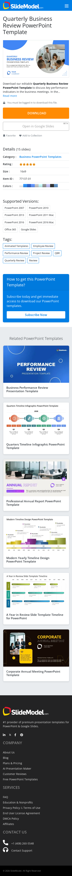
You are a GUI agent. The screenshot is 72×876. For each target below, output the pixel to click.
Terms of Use (31, 808)
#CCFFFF (40, 185)
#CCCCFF (48, 185)
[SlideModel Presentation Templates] (23, 5)
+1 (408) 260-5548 (22, 843)
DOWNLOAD (36, 113)
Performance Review (16, 253)
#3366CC (29, 185)
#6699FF (33, 185)
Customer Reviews (14, 774)
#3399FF (25, 185)
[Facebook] (15, 735)
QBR (57, 253)
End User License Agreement (21, 813)
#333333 (52, 185)
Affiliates (8, 824)
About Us (9, 752)
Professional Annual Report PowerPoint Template (33, 503)
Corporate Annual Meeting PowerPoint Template (33, 673)
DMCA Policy (11, 818)
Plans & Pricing (12, 763)
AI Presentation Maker (17, 768)
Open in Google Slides (45, 125)
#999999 (44, 185)
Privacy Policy (11, 808)
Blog (5, 758)
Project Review (41, 253)
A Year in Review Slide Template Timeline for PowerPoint (34, 616)
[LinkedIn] (4, 735)
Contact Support (21, 850)
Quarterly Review (14, 260)
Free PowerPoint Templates (20, 779)
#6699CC (56, 185)
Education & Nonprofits (18, 802)
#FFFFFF (21, 185)
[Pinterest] (21, 735)
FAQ (5, 797)
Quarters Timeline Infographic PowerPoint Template (35, 446)
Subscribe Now (36, 315)
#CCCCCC (37, 185)
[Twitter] (10, 735)
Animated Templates (16, 246)
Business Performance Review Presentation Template (27, 389)
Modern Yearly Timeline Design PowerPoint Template (28, 559)
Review (33, 260)
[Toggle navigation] (62, 5)
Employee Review (43, 246)
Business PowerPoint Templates (40, 157)
